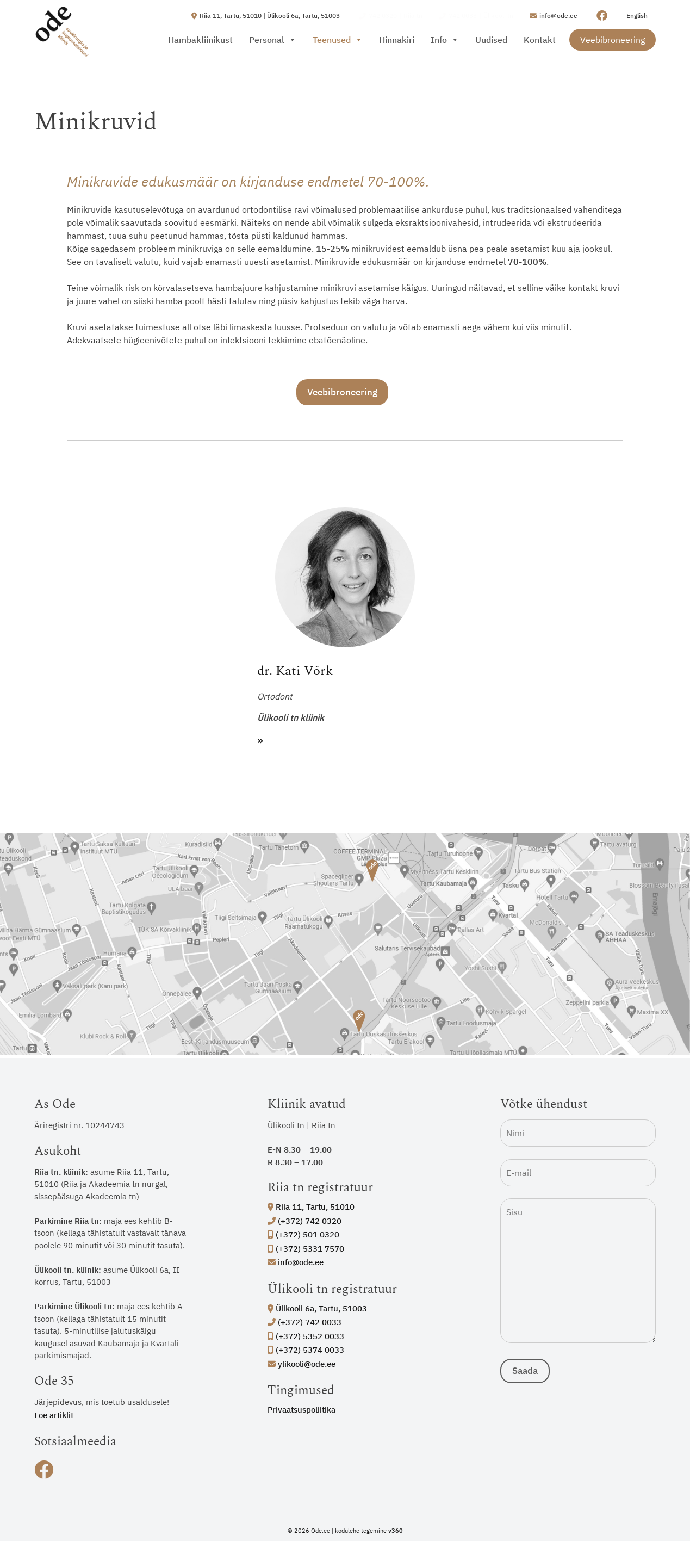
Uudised (491, 39)
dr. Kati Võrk (295, 671)
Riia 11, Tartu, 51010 (311, 1207)
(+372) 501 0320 (303, 1234)
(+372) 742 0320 (304, 1221)
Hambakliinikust (200, 39)
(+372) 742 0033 (304, 1322)
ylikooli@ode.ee (301, 1364)
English (637, 15)
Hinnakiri (396, 39)
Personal (272, 40)
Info (445, 40)
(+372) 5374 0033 (306, 1350)
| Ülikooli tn (476, 16)
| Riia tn (390, 16)
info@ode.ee (296, 1262)
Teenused (338, 40)
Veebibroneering (612, 39)
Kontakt (540, 39)
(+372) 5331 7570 (306, 1248)
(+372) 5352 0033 (306, 1336)
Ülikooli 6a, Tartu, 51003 (317, 1308)
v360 (395, 1530)
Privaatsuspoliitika (301, 1409)
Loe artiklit (53, 1415)
